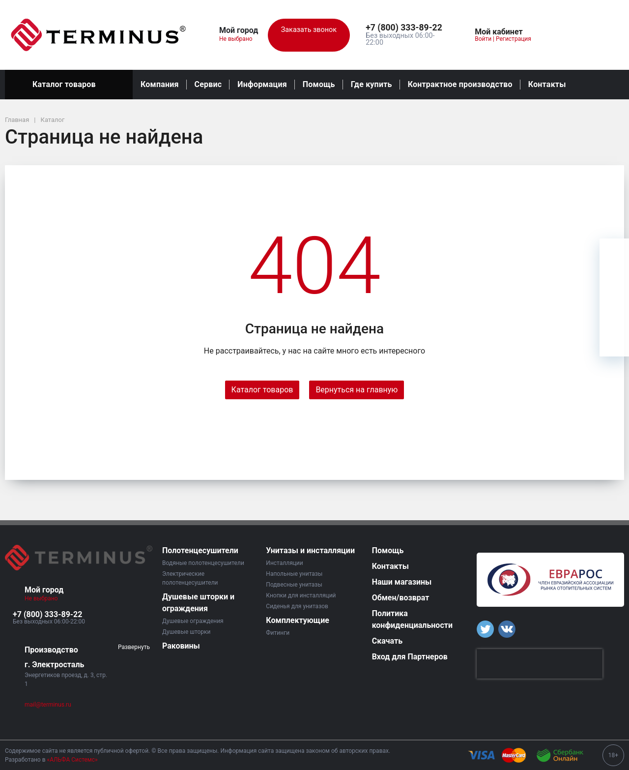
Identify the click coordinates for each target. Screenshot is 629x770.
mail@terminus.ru (48, 704)
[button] (406, 28)
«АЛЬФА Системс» (72, 759)
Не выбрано (239, 38)
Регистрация (513, 38)
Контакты (547, 84)
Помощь (319, 84)
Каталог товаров (69, 84)
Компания (160, 84)
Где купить (371, 84)
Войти (483, 38)
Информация (261, 84)
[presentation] (539, 664)
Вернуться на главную (356, 389)
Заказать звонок (309, 35)
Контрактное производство (460, 84)
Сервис (208, 84)
